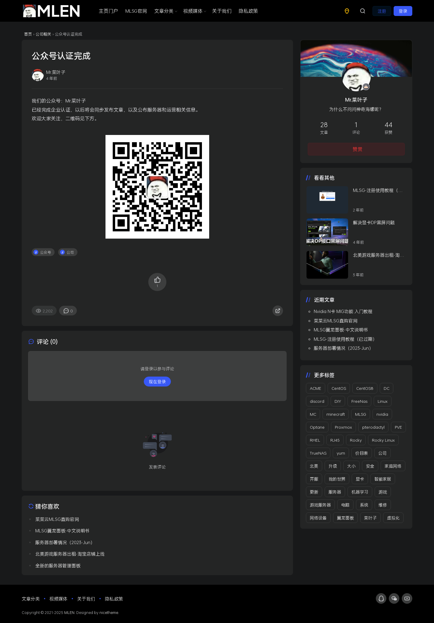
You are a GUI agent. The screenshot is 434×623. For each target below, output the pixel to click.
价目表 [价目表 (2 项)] (361, 453)
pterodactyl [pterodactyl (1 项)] (373, 427)
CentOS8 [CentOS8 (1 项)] (364, 388)
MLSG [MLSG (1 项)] (360, 414)
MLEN (69, 612)
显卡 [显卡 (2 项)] (360, 479)
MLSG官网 (136, 11)
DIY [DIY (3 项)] (338, 401)
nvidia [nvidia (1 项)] (382, 414)
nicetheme (108, 612)
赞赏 (357, 149)
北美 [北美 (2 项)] (314, 466)
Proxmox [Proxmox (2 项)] (343, 427)
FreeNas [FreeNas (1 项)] (359, 401)
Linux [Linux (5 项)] (383, 401)
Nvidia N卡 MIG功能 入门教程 (343, 311)
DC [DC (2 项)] (386, 388)
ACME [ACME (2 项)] (315, 388)
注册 (382, 11)
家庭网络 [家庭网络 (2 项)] (393, 466)
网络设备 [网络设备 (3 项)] (318, 518)
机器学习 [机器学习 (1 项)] (359, 492)
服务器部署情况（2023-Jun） (343, 348)
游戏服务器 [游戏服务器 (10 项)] (320, 505)
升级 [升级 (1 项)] (333, 466)
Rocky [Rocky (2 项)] (356, 440)
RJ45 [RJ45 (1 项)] (335, 440)
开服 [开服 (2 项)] (314, 479)
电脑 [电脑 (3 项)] (345, 505)
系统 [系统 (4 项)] (364, 505)
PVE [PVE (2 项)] (398, 427)
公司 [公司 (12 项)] (382, 453)
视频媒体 (194, 11)
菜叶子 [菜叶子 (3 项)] (370, 518)
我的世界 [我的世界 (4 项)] (337, 479)
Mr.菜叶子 (356, 99)
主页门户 (108, 11)
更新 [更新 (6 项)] (314, 492)
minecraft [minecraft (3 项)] (335, 414)
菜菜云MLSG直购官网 (335, 321)
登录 (403, 11)
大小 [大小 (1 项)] (351, 466)
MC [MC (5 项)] (313, 414)
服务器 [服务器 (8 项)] (335, 492)
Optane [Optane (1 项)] (317, 427)
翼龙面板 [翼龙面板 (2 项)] (345, 518)
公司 (70, 252)
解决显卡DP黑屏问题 (374, 222)
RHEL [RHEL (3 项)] (315, 440)
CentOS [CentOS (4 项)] (339, 388)
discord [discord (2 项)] (317, 401)
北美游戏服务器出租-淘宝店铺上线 (378, 255)
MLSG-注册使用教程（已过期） (378, 190)
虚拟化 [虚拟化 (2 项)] (393, 518)
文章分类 (165, 11)
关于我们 (221, 11)
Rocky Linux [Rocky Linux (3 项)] (383, 440)
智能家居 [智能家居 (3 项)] (382, 479)
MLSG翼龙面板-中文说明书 (341, 330)
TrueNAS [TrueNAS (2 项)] (318, 453)
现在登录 (157, 381)
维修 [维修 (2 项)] (383, 505)
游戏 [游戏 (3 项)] (383, 492)
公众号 (45, 252)
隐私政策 (248, 11)
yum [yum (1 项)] (341, 453)
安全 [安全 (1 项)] (370, 466)
